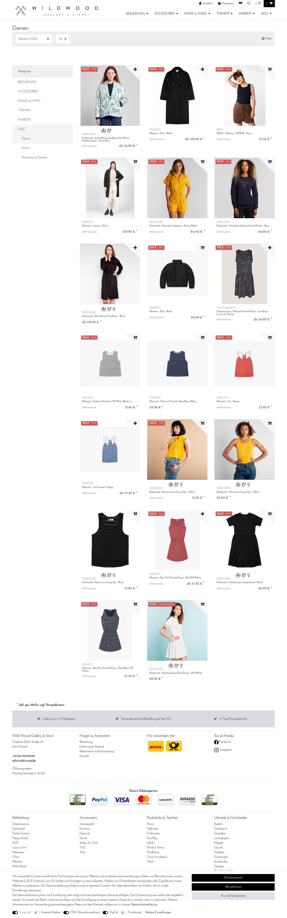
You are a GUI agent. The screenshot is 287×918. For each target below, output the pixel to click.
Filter (267, 38)
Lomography (221, 838)
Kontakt (84, 756)
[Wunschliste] (258, 3)
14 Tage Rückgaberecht (233, 718)
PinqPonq (153, 852)
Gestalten (220, 833)
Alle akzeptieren (233, 877)
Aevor (150, 824)
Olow (15, 857)
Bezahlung (86, 742)
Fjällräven (153, 828)
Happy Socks (20, 838)
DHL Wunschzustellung (85, 912)
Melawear (18, 852)
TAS (82, 847)
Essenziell (25, 912)
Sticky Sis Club (89, 842)
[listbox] (110, 95)
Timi (82, 852)
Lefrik (150, 842)
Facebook (225, 742)
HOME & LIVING (195, 13)
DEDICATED (110, 137)
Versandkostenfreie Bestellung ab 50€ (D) (146, 718)
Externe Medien (50, 912)
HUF (15, 842)
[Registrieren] (225, 3)
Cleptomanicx (20, 824)
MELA (234, 131)
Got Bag (152, 838)
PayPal (114, 912)
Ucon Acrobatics (157, 857)
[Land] (239, 3)
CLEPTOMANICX (244, 311)
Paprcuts (85, 833)
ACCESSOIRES (164, 13)
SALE (264, 13)
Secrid (83, 838)
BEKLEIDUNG (135, 13)
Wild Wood (19, 866)
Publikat (219, 852)
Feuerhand (220, 828)
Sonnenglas (221, 857)
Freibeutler (153, 833)
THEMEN (222, 13)
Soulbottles (221, 861)
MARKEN (245, 13)
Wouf (150, 861)
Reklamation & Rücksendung (97, 751)
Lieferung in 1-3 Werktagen (59, 718)
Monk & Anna (155, 847)
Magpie (218, 842)
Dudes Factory (21, 833)
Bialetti (218, 824)
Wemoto (17, 861)
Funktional (134, 912)
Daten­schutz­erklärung (144, 904)
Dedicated (18, 828)
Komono (85, 828)
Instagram (225, 749)
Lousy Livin (19, 847)
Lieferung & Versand (92, 746)
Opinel (218, 847)
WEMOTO (160, 131)
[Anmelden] (205, 3)
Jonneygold (87, 824)
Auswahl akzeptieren (233, 895)
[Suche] (248, 3)
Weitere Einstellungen (158, 912)
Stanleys (219, 866)
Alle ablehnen (233, 886)
